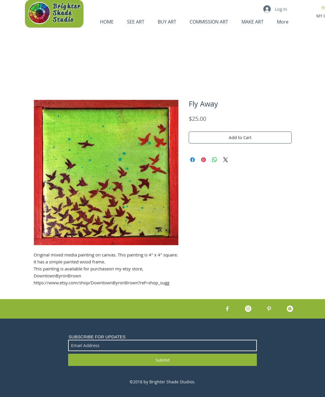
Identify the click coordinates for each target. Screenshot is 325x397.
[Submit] (162, 360)
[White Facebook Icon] (227, 309)
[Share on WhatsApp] (214, 159)
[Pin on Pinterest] (203, 159)
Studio (63, 20)
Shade (62, 13)
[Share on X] (225, 159)
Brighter (67, 6)
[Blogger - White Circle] (290, 309)
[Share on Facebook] (192, 159)
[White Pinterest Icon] (269, 309)
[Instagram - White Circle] (248, 309)
